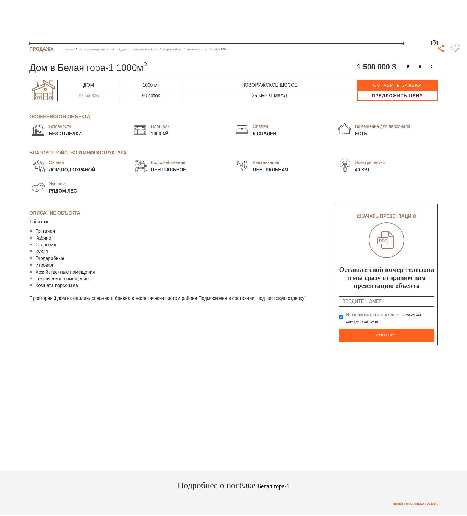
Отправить (387, 334)
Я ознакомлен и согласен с (387, 318)
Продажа (143, 49)
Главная (70, 49)
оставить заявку (397, 85)
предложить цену (397, 95)
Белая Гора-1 (240, 49)
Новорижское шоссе (173, 49)
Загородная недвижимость (106, 49)
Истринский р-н (210, 49)
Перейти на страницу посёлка (405, 501)
